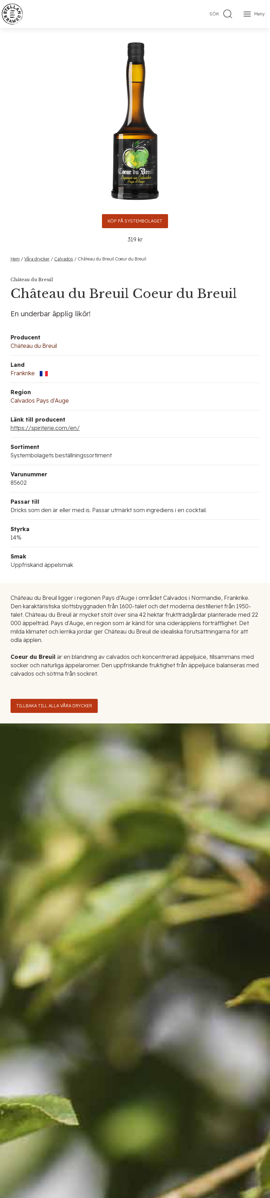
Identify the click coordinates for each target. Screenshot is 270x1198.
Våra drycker (37, 259)
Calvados (63, 259)
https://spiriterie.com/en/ (45, 427)
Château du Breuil (34, 345)
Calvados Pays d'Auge (40, 400)
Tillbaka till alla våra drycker (54, 705)
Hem (15, 259)
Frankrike (23, 373)
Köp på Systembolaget (135, 221)
